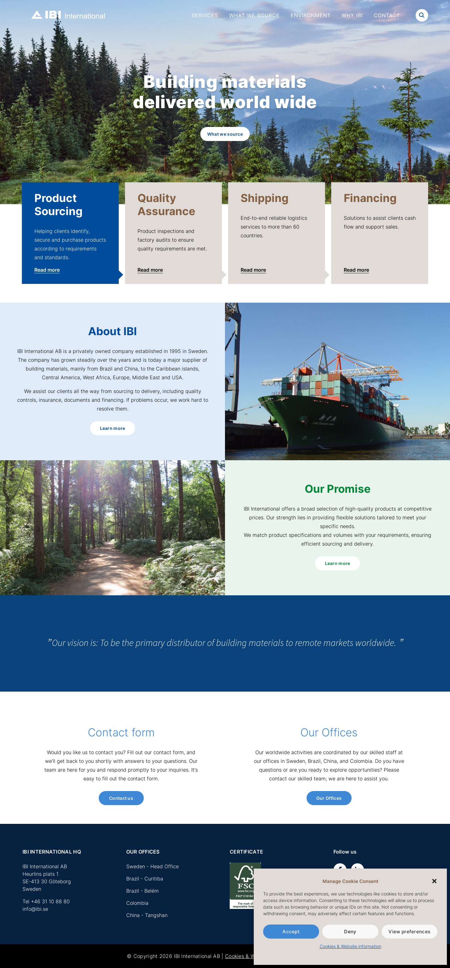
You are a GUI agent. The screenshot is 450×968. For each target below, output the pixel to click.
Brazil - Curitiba (144, 878)
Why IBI (352, 15)
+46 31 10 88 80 (50, 901)
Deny (350, 932)
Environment (311, 15)
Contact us (121, 798)
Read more (47, 270)
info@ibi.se (35, 909)
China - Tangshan (147, 915)
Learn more (112, 428)
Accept (291, 932)
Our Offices (329, 798)
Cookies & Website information (350, 946)
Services (205, 15)
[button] (434, 881)
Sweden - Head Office (152, 866)
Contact (387, 15)
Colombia (137, 903)
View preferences (409, 932)
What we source (254, 15)
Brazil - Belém (142, 891)
